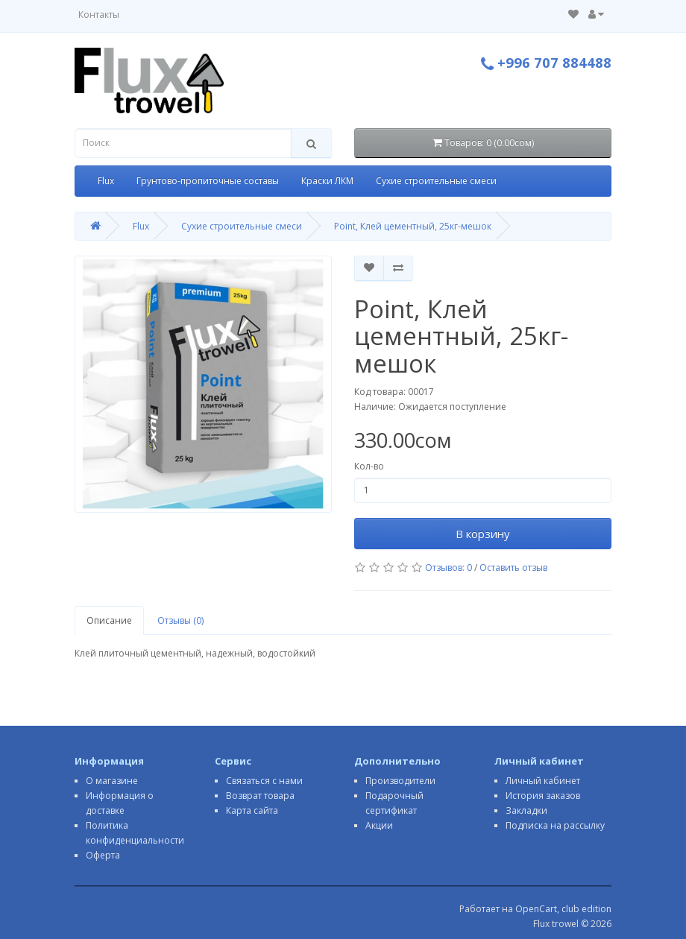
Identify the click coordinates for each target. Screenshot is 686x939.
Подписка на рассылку (555, 825)
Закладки (526, 810)
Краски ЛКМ (327, 180)
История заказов (543, 795)
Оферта (103, 855)
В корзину (483, 533)
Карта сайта (252, 810)
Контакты (98, 14)
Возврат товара (260, 795)
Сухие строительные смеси (436, 180)
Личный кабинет (543, 780)
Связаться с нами (264, 780)
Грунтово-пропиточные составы (207, 180)
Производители (400, 780)
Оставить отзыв (513, 567)
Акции (379, 825)
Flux (106, 180)
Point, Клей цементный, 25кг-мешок (412, 226)
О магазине (112, 780)
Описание (109, 620)
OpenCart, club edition (563, 908)
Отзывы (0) (180, 620)
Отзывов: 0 (448, 567)
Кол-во (369, 466)
